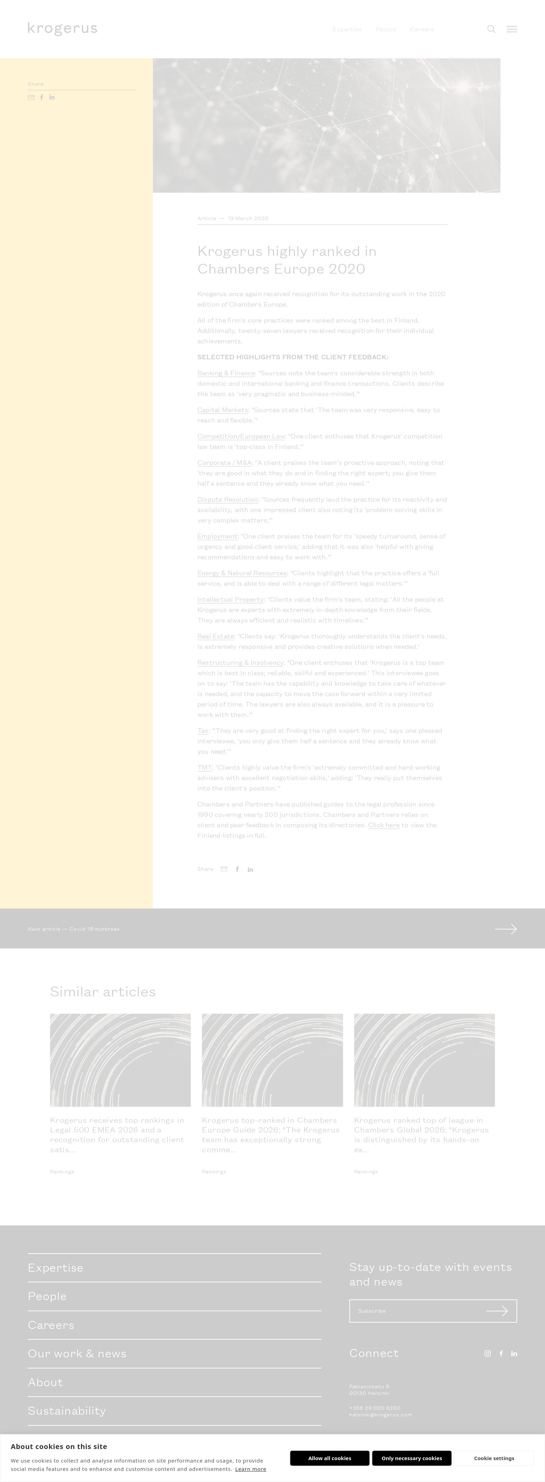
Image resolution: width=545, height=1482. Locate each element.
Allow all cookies (329, 1458)
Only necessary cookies (412, 1458)
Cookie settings (494, 1458)
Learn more (251, 1468)
